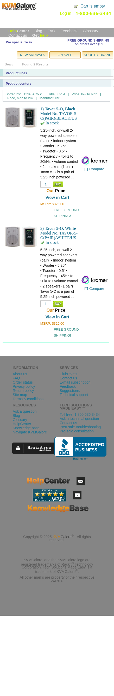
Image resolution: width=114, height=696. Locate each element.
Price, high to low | (22, 98)
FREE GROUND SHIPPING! (89, 40)
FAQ (51, 31)
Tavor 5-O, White (60, 228)
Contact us (17, 35)
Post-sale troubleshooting (80, 427)
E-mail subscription (75, 382)
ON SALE (65, 55)
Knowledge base (26, 428)
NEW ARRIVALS (32, 55)
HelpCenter (22, 424)
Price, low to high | (86, 94)
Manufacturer (50, 98)
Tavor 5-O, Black (60, 109)
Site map (20, 395)
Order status (23, 382)
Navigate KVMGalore (30, 432)
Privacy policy (24, 386)
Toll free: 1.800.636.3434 (80, 414)
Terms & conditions (28, 399)
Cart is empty (92, 6)
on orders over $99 (89, 44)
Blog (38, 31)
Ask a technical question (79, 419)
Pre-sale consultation (77, 431)
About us (20, 374)
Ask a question (25, 411)
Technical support (74, 395)
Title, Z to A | (58, 94)
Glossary (90, 31)
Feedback (69, 31)
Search (10, 64)
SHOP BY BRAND (97, 55)
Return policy (23, 391)
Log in (65, 13)
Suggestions (70, 391)
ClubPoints (68, 374)
